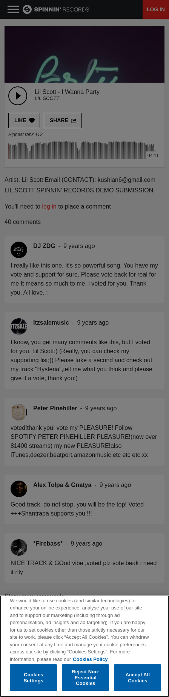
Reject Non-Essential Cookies (86, 677)
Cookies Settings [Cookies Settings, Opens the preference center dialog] (33, 677)
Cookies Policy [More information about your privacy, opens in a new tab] (90, 659)
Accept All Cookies (138, 677)
